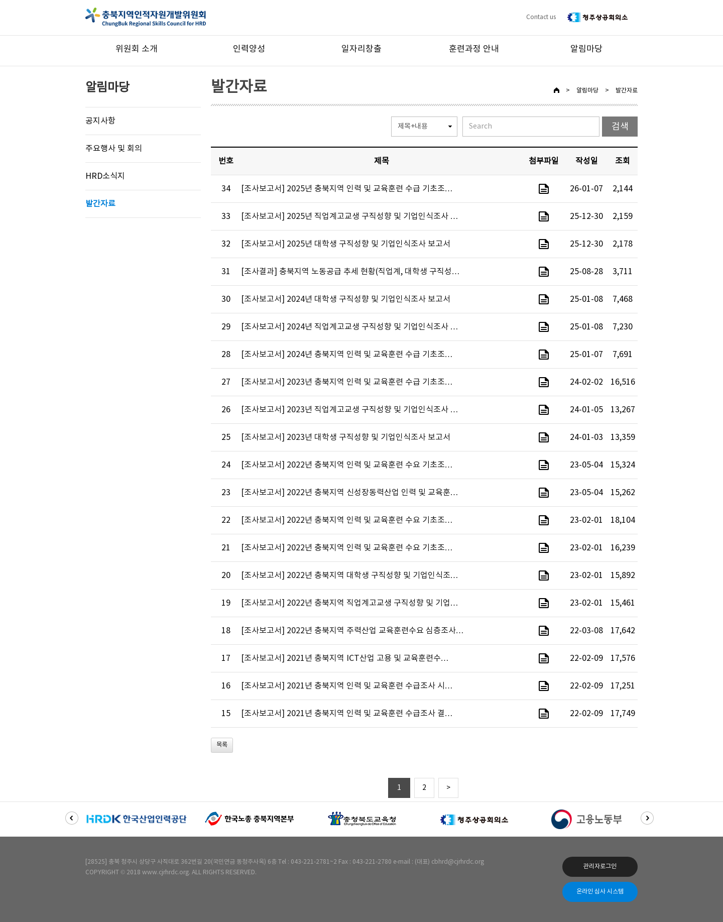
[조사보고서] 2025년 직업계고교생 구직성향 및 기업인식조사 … (349, 216)
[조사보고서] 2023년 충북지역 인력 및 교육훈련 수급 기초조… (347, 382)
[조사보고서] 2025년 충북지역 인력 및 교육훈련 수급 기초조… (347, 188)
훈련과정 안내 (474, 49)
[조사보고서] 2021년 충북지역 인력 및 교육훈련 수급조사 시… (347, 685)
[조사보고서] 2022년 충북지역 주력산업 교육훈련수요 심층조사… (352, 630)
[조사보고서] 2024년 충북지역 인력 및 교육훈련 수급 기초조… (347, 354)
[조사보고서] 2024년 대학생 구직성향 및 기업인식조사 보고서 (345, 299)
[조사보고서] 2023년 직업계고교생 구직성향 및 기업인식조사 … (349, 409)
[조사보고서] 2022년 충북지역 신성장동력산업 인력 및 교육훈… (349, 492)
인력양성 (249, 49)
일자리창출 (361, 49)
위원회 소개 (136, 49)
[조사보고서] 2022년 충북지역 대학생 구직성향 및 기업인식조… (349, 575)
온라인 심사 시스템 (600, 891)
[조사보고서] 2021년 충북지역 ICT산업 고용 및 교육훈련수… (345, 658)
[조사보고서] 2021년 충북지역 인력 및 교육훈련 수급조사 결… (347, 713)
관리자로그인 (600, 866)
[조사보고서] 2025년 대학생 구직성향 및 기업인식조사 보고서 (345, 244)
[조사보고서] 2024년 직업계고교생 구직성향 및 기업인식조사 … (349, 326)
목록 (221, 745)
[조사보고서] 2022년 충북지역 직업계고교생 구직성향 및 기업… (349, 603)
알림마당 (586, 49)
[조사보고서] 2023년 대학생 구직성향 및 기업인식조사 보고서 (345, 437)
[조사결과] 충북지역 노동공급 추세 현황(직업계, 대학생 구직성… (350, 271)
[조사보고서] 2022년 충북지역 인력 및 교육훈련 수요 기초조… (347, 465)
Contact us (541, 17)
